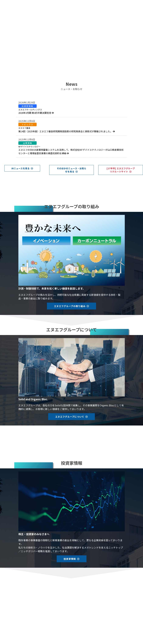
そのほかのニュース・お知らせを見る (71, 170)
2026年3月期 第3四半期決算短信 (36, 111)
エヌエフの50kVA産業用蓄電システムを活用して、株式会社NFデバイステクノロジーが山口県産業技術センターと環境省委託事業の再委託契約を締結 (71, 150)
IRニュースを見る (22, 168)
